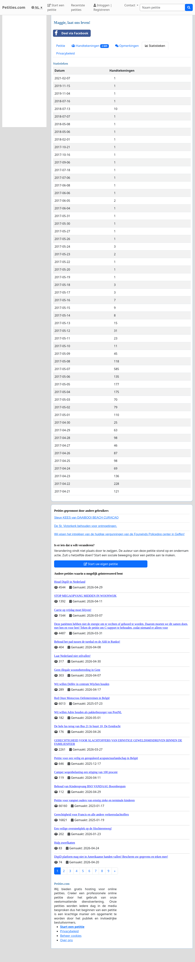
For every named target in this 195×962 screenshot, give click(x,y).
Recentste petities (78, 7)
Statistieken (155, 46)
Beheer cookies (71, 936)
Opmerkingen (127, 46)
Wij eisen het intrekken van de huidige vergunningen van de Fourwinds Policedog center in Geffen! (119, 534)
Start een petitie (55, 7)
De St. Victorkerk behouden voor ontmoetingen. (85, 526)
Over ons (66, 940)
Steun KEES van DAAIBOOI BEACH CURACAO (86, 517)
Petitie (60, 46)
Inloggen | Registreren (102, 7)
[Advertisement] (24, 71)
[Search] (162, 7)
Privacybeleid (65, 53)
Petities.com (13, 7)
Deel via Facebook (70, 33)
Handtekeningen (90, 46)
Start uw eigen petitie (101, 564)
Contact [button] (130, 5)
